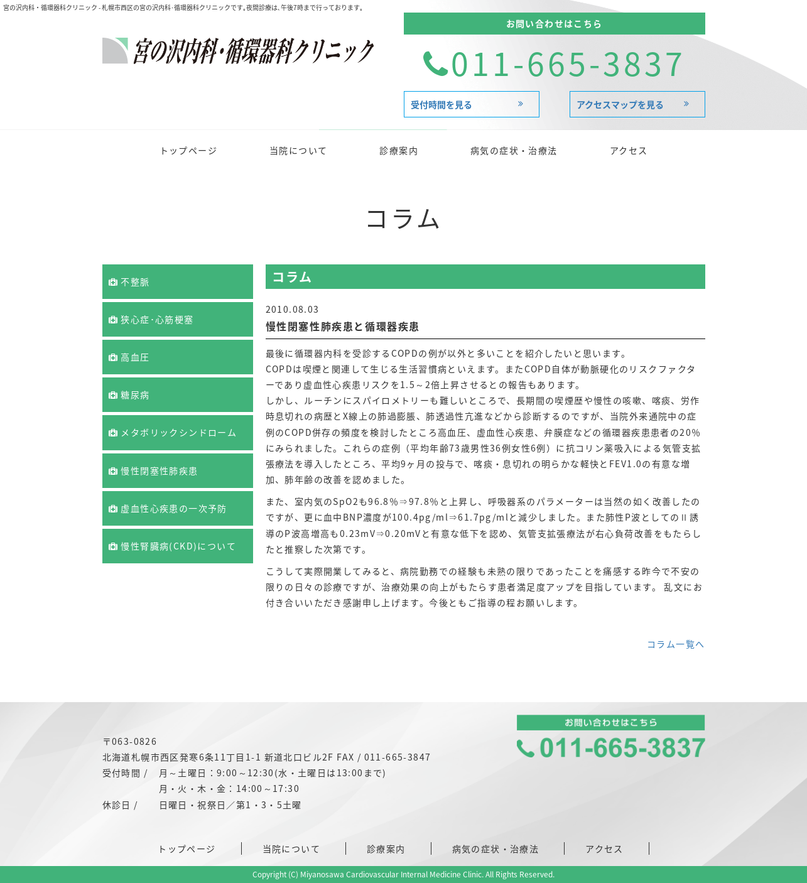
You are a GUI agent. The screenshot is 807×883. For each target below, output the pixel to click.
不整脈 (129, 281)
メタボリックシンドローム (173, 432)
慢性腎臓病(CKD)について (172, 545)
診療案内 (398, 150)
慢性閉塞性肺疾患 (153, 470)
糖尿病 (129, 394)
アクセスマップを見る (637, 104)
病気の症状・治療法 (514, 150)
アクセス (629, 150)
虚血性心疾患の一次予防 (168, 508)
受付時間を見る (472, 104)
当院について (298, 150)
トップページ (188, 150)
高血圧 (129, 356)
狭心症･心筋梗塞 (151, 319)
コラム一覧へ (676, 643)
